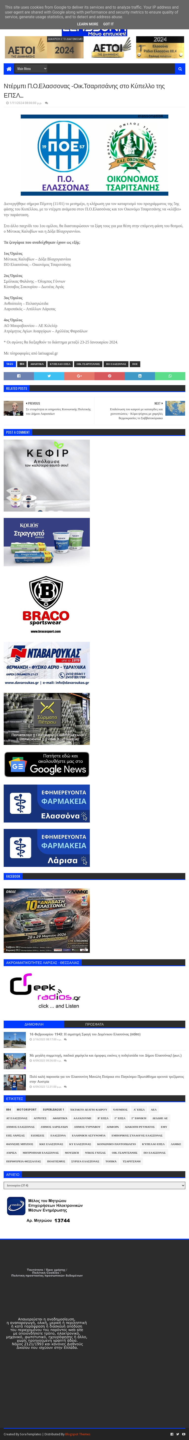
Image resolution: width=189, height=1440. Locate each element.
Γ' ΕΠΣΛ (120, 1118)
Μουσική (72, 1152)
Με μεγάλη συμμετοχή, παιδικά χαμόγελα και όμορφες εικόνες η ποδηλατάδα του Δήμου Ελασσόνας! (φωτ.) (106, 1055)
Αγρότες (40, 1118)
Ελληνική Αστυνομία (88, 1135)
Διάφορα (113, 1127)
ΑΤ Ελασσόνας (16, 1118)
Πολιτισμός (56, 1161)
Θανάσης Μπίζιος (19, 1144)
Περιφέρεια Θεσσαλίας (23, 1161)
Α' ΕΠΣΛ (139, 1109)
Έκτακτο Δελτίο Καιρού (88, 1109)
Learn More (87, 24)
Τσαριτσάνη (132, 1161)
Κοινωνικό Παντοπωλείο (116, 1144)
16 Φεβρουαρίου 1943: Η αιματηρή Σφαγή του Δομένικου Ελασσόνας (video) (85, 1034)
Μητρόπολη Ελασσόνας (41, 1152)
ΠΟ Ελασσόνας (116, 364)
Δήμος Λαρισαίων (54, 1127)
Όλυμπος (120, 1109)
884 (22, 364)
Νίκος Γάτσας (95, 1152)
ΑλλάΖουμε (82, 1118)
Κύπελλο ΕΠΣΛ (60, 364)
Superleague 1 (53, 1109)
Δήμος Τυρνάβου (87, 1127)
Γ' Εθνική (139, 1118)
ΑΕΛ (154, 1109)
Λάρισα (11, 1152)
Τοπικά (110, 1161)
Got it (108, 24)
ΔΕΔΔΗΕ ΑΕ (160, 1118)
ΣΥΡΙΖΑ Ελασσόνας (85, 1161)
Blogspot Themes (77, 1434)
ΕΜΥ (164, 1127)
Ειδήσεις (38, 1135)
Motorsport (27, 1109)
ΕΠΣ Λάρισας (15, 1135)
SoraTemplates (30, 1434)
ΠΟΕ (135, 364)
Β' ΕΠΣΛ (102, 1118)
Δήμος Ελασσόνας (20, 1127)
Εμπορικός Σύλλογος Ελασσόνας (137, 1135)
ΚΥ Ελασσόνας (80, 1144)
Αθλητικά (37, 364)
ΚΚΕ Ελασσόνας (51, 1144)
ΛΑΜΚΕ (176, 1144)
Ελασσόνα (58, 1135)
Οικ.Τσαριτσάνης (88, 364)
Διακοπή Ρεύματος (140, 1127)
